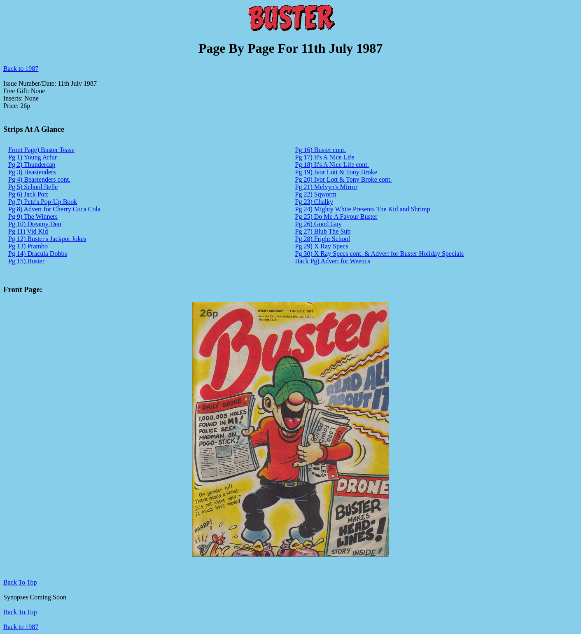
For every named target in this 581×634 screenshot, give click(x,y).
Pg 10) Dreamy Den (34, 223)
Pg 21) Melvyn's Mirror (326, 186)
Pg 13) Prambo (28, 246)
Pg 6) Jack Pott (28, 194)
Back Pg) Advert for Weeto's (333, 260)
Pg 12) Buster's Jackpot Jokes (47, 238)
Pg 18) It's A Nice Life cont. (332, 164)
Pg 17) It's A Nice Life (325, 157)
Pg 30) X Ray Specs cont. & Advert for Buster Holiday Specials (379, 253)
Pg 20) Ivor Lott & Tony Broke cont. (343, 179)
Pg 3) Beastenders (32, 171)
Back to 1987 (20, 68)
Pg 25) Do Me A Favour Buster (336, 216)
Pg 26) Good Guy (318, 223)
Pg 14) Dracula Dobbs (37, 253)
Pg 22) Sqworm (315, 194)
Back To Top (20, 611)
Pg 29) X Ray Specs (321, 246)
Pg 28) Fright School (322, 238)
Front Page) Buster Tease (41, 149)
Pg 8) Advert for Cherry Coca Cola (54, 209)
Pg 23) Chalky (314, 201)
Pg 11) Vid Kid (28, 231)
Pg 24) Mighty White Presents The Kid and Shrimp (362, 209)
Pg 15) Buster (26, 260)
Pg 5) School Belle (33, 186)
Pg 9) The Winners (33, 216)
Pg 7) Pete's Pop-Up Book (42, 201)
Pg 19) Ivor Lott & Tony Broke (336, 171)
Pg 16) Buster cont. (320, 149)
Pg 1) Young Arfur (32, 157)
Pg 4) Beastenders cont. (39, 179)
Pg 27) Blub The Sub (323, 231)
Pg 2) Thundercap (31, 164)
